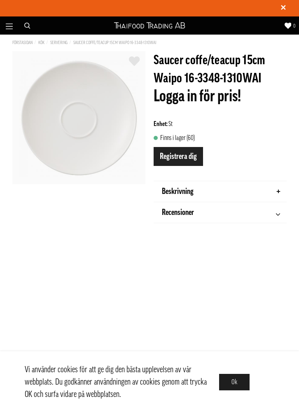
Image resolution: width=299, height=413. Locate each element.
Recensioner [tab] (221, 213)
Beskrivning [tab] (221, 191)
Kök (41, 42)
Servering (59, 42)
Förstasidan (22, 42)
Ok (234, 382)
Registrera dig (178, 156)
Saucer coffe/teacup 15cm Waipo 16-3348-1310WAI (115, 42)
